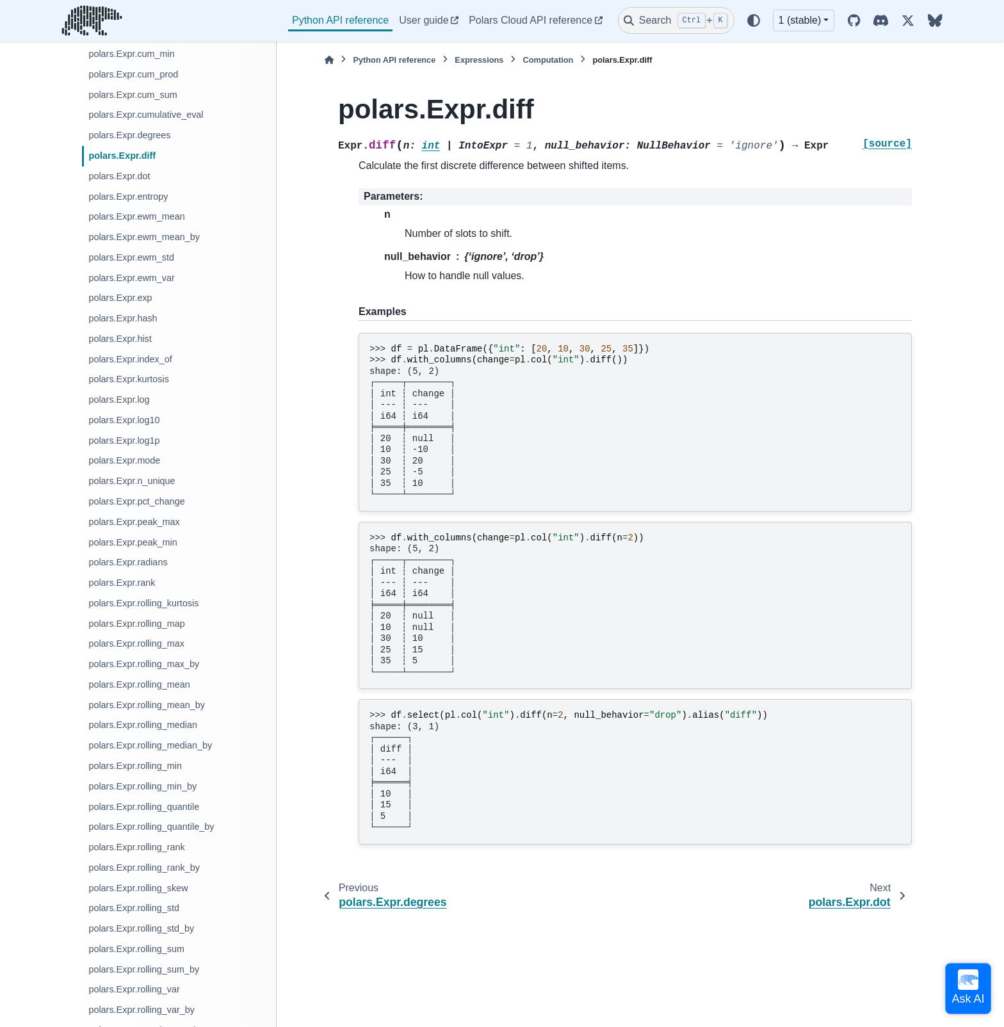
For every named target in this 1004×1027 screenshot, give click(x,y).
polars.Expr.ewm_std (131, 257)
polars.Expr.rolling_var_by (141, 1010)
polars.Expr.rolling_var (133, 989)
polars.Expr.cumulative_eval (145, 114)
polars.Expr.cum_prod (133, 74)
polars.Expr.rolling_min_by (142, 786)
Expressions (479, 60)
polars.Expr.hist (119, 339)
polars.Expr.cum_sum (132, 95)
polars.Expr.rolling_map (136, 624)
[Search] (676, 20)
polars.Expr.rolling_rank (136, 847)
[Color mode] (753, 20)
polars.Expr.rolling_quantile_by (151, 826)
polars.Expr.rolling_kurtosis (143, 603)
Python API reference (340, 20)
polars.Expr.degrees (129, 135)
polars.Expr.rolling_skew (138, 888)
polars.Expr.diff (122, 155)
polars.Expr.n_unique (131, 481)
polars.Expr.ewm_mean (136, 216)
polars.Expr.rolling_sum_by (143, 969)
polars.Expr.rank (121, 583)
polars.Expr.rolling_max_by (143, 664)
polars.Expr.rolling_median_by (150, 745)
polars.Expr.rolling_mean (139, 684)
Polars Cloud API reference (530, 20)
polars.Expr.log (118, 399)
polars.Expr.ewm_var (131, 278)
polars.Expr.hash (122, 318)
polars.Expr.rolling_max (136, 643)
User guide (423, 20)
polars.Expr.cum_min (131, 54)
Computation (547, 60)
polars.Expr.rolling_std (133, 908)
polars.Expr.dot (119, 176)
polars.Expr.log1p (123, 440)
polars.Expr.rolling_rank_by (144, 867)
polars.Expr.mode (124, 460)
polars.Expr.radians (127, 562)
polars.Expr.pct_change (136, 501)
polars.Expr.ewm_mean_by (144, 237)
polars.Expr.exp (120, 298)
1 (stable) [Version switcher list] (800, 20)
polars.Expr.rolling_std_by (141, 928)
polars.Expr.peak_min (132, 542)
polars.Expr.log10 (123, 420)
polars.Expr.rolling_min (135, 766)
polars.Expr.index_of (130, 359)
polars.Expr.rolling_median (142, 725)
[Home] (329, 60)
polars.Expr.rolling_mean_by (146, 705)
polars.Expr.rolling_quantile (143, 807)
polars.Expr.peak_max (133, 522)
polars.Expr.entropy (128, 196)
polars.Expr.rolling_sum (136, 949)
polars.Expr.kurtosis (128, 379)
